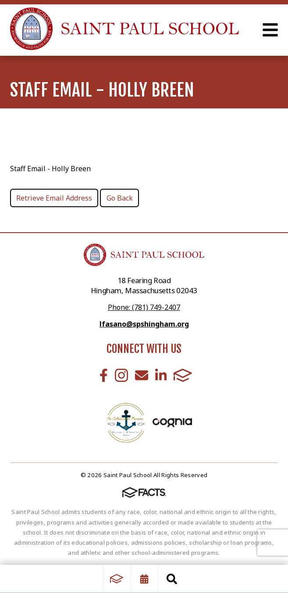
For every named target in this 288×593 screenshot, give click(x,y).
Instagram (121, 375)
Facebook (104, 375)
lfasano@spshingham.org (144, 324)
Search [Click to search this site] (171, 579)
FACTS (183, 375)
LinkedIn (161, 375)
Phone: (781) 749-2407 (144, 307)
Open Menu (270, 29)
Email (141, 375)
